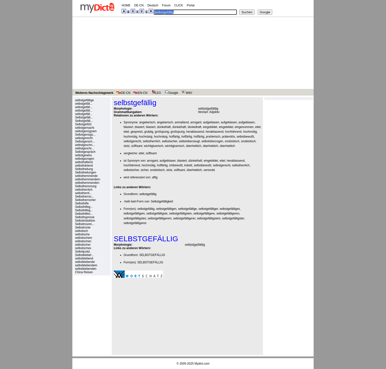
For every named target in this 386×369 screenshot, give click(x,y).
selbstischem (83, 238)
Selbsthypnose (85, 217)
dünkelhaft (164, 127)
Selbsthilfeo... (84, 213)
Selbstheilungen (85, 172)
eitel (257, 127)
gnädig (148, 131)
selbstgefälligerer (184, 218)
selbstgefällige (84, 100)
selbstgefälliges (230, 209)
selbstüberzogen (212, 141)
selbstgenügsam (85, 131)
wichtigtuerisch (153, 146)
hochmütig (250, 131)
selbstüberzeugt (189, 141)
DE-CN (139, 5)
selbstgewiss (83, 155)
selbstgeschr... (84, 148)
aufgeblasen (211, 122)
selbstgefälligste (156, 213)
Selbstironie (83, 227)
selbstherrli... (83, 193)
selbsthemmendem (87, 179)
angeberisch (147, 122)
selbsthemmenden (87, 182)
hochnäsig (145, 136)
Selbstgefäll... (84, 117)
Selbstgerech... (85, 141)
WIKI (186, 93)
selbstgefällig (147, 194)
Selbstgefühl (83, 124)
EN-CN (140, 93)
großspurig (162, 131)
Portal (190, 5)
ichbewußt (176, 165)
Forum (166, 5)
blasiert (128, 127)
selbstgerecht (84, 138)
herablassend (195, 131)
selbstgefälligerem (160, 218)
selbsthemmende (86, 176)
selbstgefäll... (83, 103)
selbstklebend (84, 258)
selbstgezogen (84, 158)
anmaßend (182, 122)
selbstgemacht (84, 127)
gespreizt (137, 131)
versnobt (209, 170)
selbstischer (83, 244)
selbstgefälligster (233, 218)
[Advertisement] (193, 53)
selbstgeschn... (85, 145)
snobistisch (232, 141)
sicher (144, 170)
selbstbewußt (245, 136)
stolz (127, 146)
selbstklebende (85, 262)
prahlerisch (213, 136)
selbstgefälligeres (135, 223)
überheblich (193, 146)
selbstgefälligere (204, 213)
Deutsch (152, 5)
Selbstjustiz (82, 251)
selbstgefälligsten (180, 213)
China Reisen (84, 272)
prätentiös (228, 136)
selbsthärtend (84, 165)
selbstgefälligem (134, 213)
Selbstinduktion (85, 220)
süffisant (136, 146)
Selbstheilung (84, 169)
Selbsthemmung (85, 186)
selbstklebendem (86, 265)
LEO (155, 93)
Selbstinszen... (84, 224)
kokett (188, 165)
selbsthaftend (84, 162)
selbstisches (83, 248)
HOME (126, 5)
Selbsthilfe (82, 203)
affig (154, 177)
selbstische (82, 234)
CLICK (178, 5)
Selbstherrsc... (84, 196)
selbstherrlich (84, 189)
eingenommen (244, 127)
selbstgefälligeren (227, 213)
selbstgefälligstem (208, 218)
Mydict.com (201, 363)
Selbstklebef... (84, 255)
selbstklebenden (85, 268)
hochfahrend (233, 131)
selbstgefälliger (208, 209)
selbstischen (83, 241)
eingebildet (210, 127)
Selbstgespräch (85, 152)
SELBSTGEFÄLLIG (152, 255)
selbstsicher (169, 141)
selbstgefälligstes (135, 218)
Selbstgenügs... (85, 134)
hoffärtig (174, 136)
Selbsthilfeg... (84, 207)
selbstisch (81, 231)
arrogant (196, 122)
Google (170, 93)
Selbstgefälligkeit (162, 201)
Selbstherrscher (85, 200)
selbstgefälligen (166, 209)
